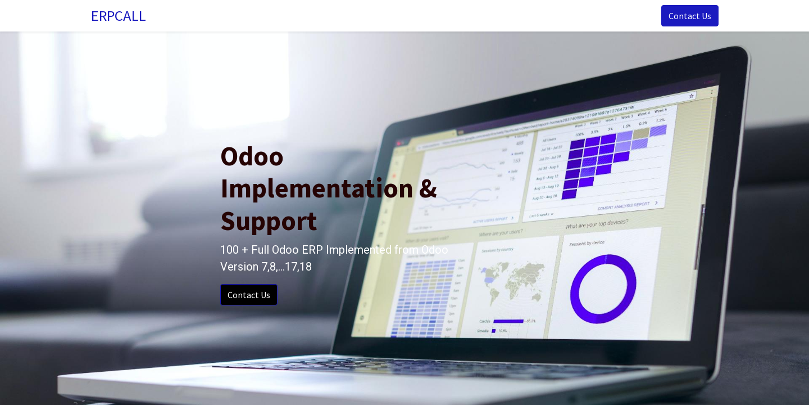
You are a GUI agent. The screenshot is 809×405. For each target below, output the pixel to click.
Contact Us (687, 15)
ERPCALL (120, 15)
